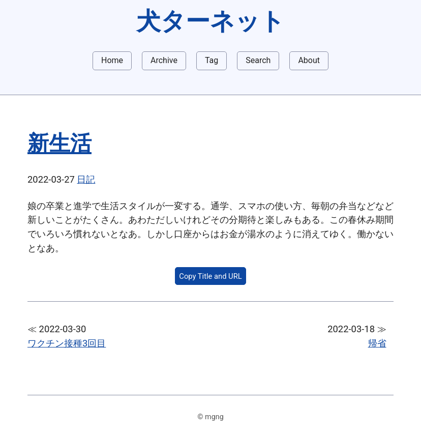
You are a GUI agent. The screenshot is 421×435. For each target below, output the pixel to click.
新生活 (59, 143)
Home (112, 60)
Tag (211, 60)
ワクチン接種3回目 (66, 343)
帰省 (377, 343)
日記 (86, 179)
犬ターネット (210, 21)
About (309, 60)
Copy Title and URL (210, 276)
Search (258, 60)
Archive (164, 60)
